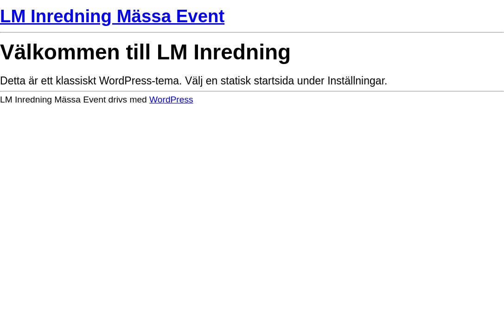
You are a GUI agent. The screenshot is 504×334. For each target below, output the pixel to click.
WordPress (171, 99)
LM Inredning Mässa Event (112, 16)
